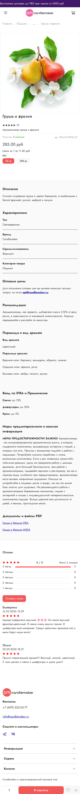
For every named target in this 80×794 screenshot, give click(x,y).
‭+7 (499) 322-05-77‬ (15, 707)
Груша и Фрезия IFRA (15, 523)
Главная (7, 24)
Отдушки (22, 24)
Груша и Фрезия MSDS (16, 530)
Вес (5, 155)
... (34, 23)
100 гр (23, 161)
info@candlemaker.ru (16, 716)
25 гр (8, 161)
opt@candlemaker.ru (35, 292)
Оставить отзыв (14, 598)
